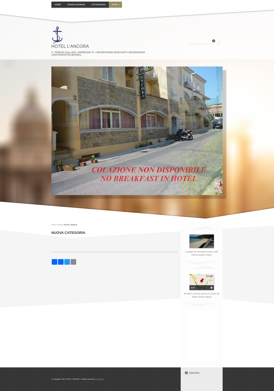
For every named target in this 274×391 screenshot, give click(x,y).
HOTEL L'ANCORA (70, 46)
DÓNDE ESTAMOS (76, 4)
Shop (116, 4)
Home (58, 4)
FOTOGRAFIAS (98, 4)
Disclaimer (100, 379)
